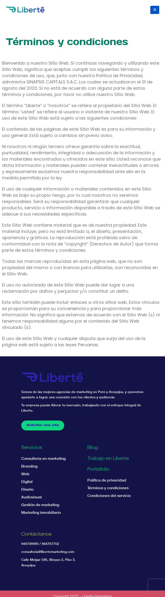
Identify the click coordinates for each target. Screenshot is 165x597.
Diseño (27, 489)
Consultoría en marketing (43, 458)
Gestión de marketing (40, 504)
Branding (29, 466)
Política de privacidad (106, 480)
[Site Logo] (25, 9)
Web (25, 473)
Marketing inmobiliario (41, 512)
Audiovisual (31, 497)
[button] (154, 10)
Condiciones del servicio (109, 495)
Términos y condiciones (108, 487)
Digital (27, 481)
